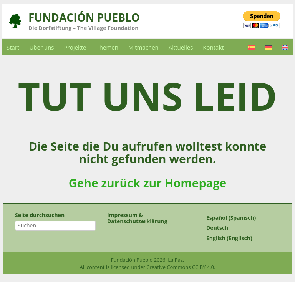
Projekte (75, 47)
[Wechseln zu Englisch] (285, 47)
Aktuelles (181, 47)
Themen (107, 47)
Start (13, 47)
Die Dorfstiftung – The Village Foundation (83, 28)
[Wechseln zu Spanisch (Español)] (239, 218)
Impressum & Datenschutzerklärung (137, 217)
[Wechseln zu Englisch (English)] (239, 238)
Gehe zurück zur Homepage (147, 183)
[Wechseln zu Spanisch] (251, 47)
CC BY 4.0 (203, 267)
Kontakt (213, 47)
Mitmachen (143, 47)
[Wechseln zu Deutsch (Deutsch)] (239, 228)
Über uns (41, 47)
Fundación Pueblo (84, 17)
